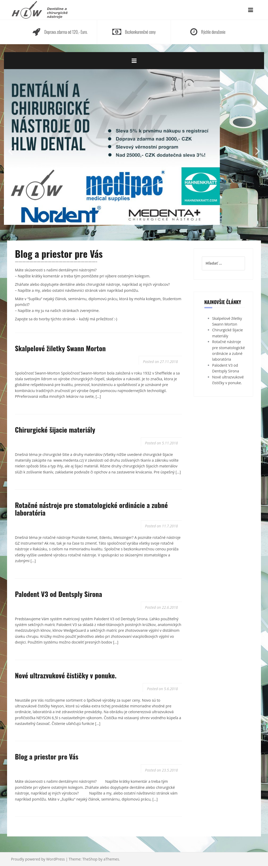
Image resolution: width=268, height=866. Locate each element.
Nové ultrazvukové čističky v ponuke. (65, 675)
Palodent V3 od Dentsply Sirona (58, 594)
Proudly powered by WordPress (38, 859)
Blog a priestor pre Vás (46, 756)
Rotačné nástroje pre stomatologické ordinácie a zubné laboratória (91, 509)
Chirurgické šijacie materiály (55, 429)
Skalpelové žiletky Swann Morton (60, 348)
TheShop (89, 859)
